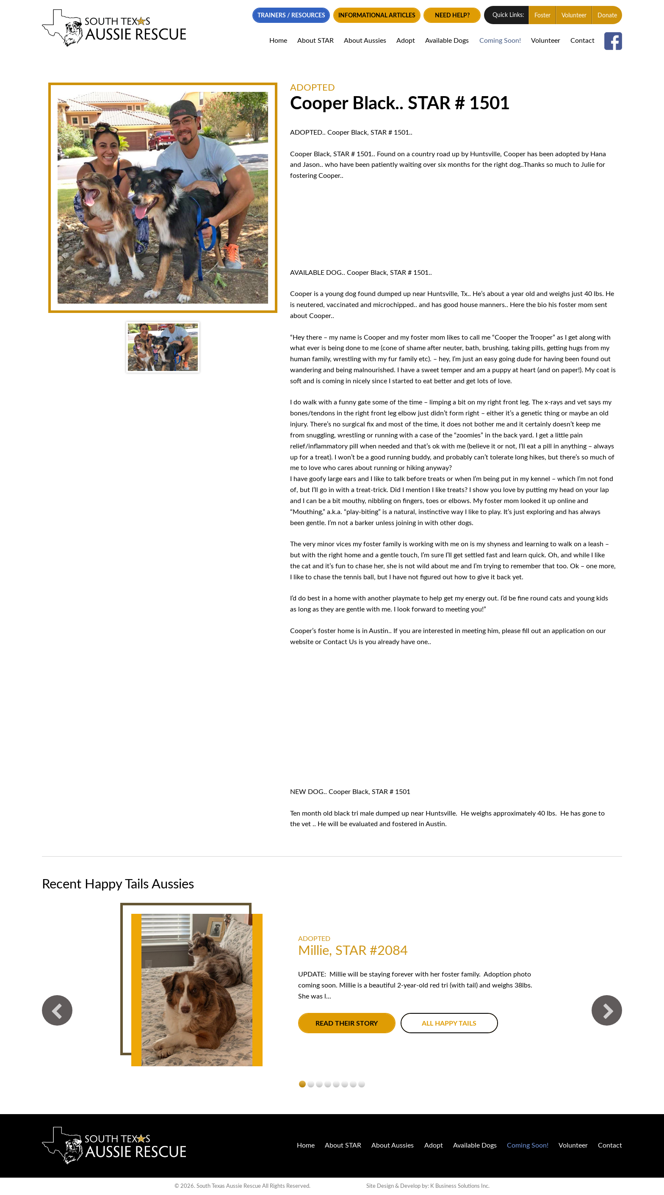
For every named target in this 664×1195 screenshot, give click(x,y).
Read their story (346, 1023)
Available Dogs (447, 41)
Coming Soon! (500, 41)
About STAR (315, 41)
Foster (542, 16)
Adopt (405, 41)
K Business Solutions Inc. (460, 1186)
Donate (607, 16)
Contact (582, 41)
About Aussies (365, 41)
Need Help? (452, 16)
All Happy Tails (449, 1023)
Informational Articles (376, 16)
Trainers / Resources (291, 16)
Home (278, 41)
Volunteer (574, 16)
